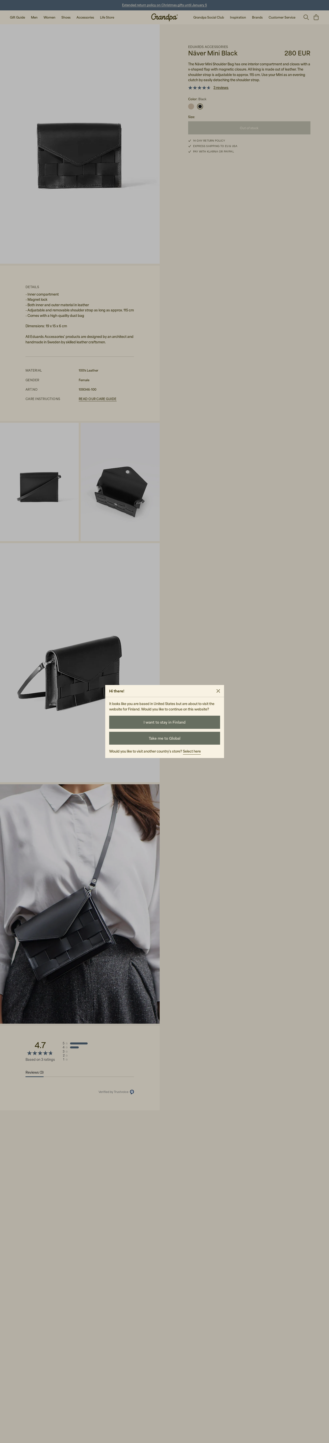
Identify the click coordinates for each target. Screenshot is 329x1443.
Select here (192, 751)
